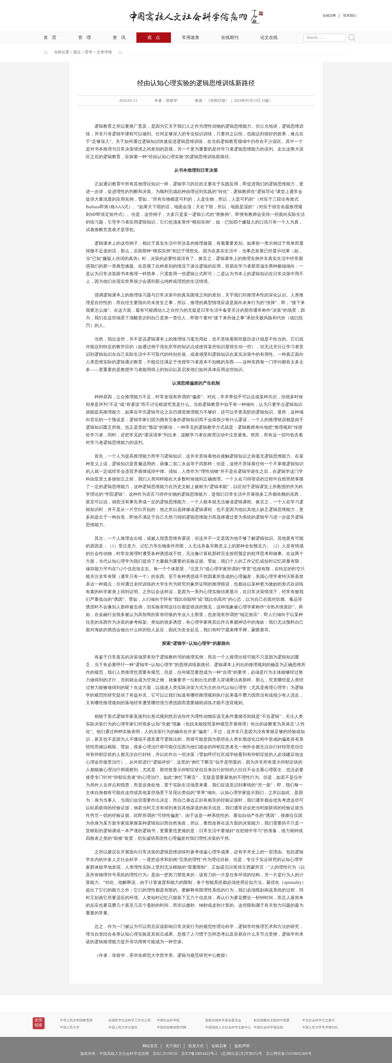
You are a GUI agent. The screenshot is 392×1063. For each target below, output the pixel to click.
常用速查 (190, 37)
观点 (153, 37)
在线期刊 (229, 37)
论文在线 (269, 37)
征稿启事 (219, 1046)
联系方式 (196, 1046)
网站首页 (150, 1046)
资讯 (119, 37)
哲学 (89, 52)
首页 (50, 37)
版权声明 (242, 1046)
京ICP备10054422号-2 (199, 1054)
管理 (84, 37)
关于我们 (173, 1046)
